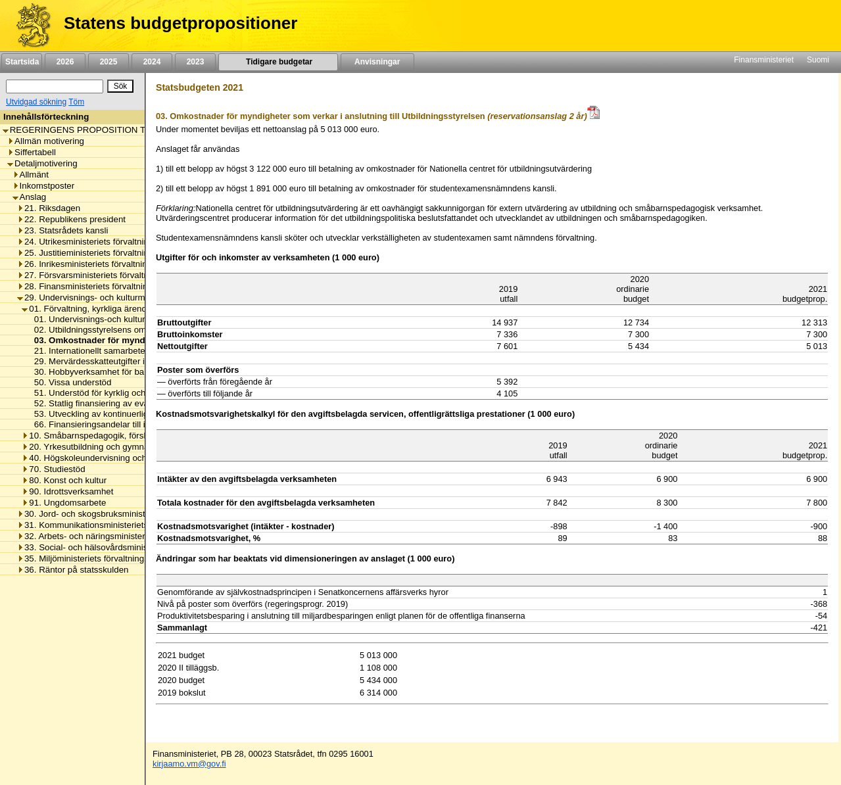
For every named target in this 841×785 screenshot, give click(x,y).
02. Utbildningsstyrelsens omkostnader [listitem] (106, 330)
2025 (108, 61)
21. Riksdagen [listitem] (48, 208)
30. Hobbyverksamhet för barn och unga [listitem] (109, 372)
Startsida (21, 61)
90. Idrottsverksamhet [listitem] (67, 491)
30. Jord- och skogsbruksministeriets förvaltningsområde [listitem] (130, 514)
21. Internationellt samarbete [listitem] (86, 351)
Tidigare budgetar (277, 61)
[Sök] (54, 86)
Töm (76, 102)
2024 (152, 61)
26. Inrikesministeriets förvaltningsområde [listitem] (101, 264)
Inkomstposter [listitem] (43, 186)
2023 (195, 61)
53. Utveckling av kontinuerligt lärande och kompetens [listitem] (135, 414)
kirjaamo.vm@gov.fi (189, 764)
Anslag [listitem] (29, 197)
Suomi (818, 59)
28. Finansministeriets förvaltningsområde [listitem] (102, 286)
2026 (65, 61)
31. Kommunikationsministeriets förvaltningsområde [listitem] (121, 525)
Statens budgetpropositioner (180, 23)
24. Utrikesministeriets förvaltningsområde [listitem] (102, 242)
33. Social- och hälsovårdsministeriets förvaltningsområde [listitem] (133, 547)
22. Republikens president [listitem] (71, 219)
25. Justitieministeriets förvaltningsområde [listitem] (102, 253)
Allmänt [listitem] (30, 174)
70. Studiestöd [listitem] (53, 469)
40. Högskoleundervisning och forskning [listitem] (103, 458)
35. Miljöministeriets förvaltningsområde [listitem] (97, 558)
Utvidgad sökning (36, 102)
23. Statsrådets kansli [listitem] (62, 230)
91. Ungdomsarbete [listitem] (64, 503)
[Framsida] (28, 25)
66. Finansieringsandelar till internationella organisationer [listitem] (141, 424)
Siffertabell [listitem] (31, 152)
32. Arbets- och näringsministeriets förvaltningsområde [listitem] (126, 536)
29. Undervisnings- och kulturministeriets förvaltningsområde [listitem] (138, 297)
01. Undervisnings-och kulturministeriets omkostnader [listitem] (135, 319)
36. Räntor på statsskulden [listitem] (73, 570)
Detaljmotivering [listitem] (42, 163)
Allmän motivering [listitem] (45, 141)
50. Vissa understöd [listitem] (69, 382)
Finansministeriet (764, 59)
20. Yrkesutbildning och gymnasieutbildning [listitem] (109, 447)
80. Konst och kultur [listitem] (64, 480)
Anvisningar (377, 61)
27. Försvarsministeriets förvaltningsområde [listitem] (106, 275)
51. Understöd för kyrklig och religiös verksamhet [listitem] (125, 393)
